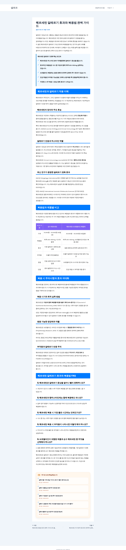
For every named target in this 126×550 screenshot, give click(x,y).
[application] (113, 7)
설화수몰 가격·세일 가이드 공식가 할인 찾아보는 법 (54, 480)
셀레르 (14, 7)
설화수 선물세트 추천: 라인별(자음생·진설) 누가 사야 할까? (56, 504)
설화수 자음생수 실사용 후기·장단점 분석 (51, 496)
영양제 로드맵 (100, 8)
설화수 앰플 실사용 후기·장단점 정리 (49, 488)
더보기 (110, 7)
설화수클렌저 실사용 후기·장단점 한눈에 (50, 512)
